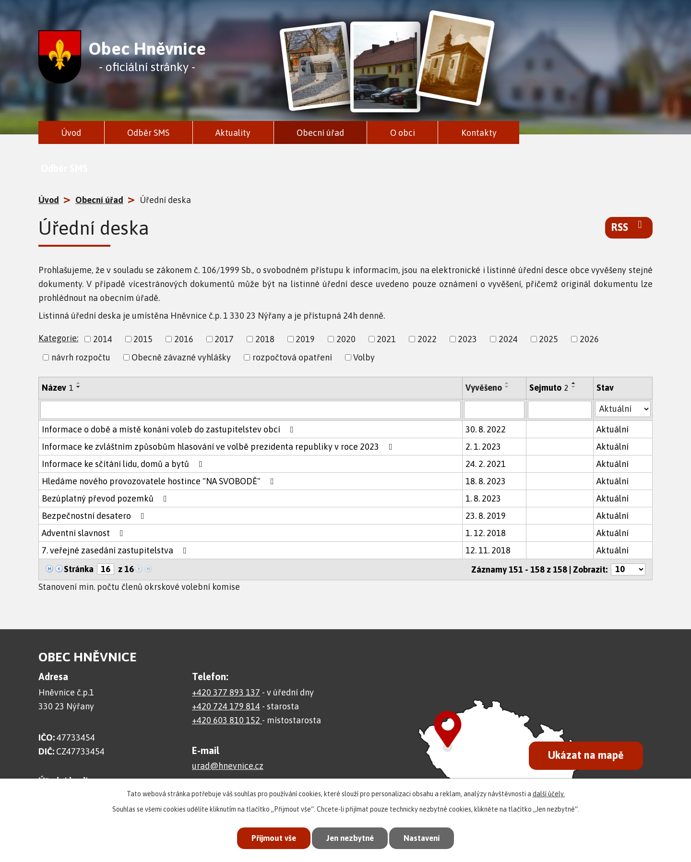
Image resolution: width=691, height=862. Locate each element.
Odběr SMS (148, 133)
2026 (589, 339)
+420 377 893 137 (226, 692)
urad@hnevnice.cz (227, 766)
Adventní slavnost (84, 533)
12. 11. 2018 (488, 550)
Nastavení (424, 838)
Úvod (71, 133)
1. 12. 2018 (485, 533)
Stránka (79, 569)
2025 (548, 339)
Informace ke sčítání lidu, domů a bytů (124, 464)
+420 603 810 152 (227, 720)
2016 (183, 339)
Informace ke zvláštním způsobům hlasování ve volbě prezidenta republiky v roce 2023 (219, 447)
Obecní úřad (320, 133)
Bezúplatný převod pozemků (106, 498)
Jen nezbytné (349, 838)
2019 (305, 339)
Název (57, 388)
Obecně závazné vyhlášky (181, 357)
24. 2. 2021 (485, 464)
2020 (346, 339)
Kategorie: (58, 338)
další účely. (549, 793)
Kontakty (479, 133)
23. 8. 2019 (485, 516)
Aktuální (612, 429)
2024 (508, 339)
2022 (427, 339)
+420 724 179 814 (226, 706)
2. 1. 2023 (483, 447)
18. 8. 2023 (485, 481)
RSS (628, 226)
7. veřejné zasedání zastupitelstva (116, 550)
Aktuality (232, 133)
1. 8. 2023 (483, 498)
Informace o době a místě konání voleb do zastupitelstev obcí (170, 429)
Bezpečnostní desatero (95, 516)
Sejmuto (549, 388)
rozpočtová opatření (292, 357)
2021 (386, 339)
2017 (224, 339)
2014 (102, 339)
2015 (143, 339)
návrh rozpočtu (80, 357)
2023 (467, 339)
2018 (264, 339)
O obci (402, 133)
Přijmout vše (271, 838)
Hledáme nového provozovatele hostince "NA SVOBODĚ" (160, 481)
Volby (364, 357)
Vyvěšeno (483, 388)
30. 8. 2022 (485, 429)
